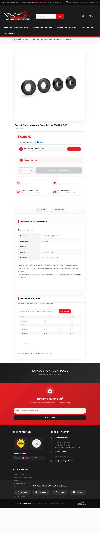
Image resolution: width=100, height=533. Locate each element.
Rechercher (65, 311)
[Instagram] (41, 516)
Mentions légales (19, 483)
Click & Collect (19, 493)
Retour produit (19, 487)
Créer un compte (74, 149)
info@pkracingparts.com (64, 461)
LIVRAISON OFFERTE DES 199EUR (32, 182)
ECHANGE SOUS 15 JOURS (30, 190)
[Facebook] (22, 517)
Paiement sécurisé (20, 474)
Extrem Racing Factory (51, 236)
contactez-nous (47, 353)
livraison (16, 480)
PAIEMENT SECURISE (64, 182)
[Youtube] (78, 517)
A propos (17, 490)
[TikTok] (60, 516)
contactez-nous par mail (89, 2)
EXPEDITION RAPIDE (64, 190)
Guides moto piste (20, 496)
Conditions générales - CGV (23, 477)
